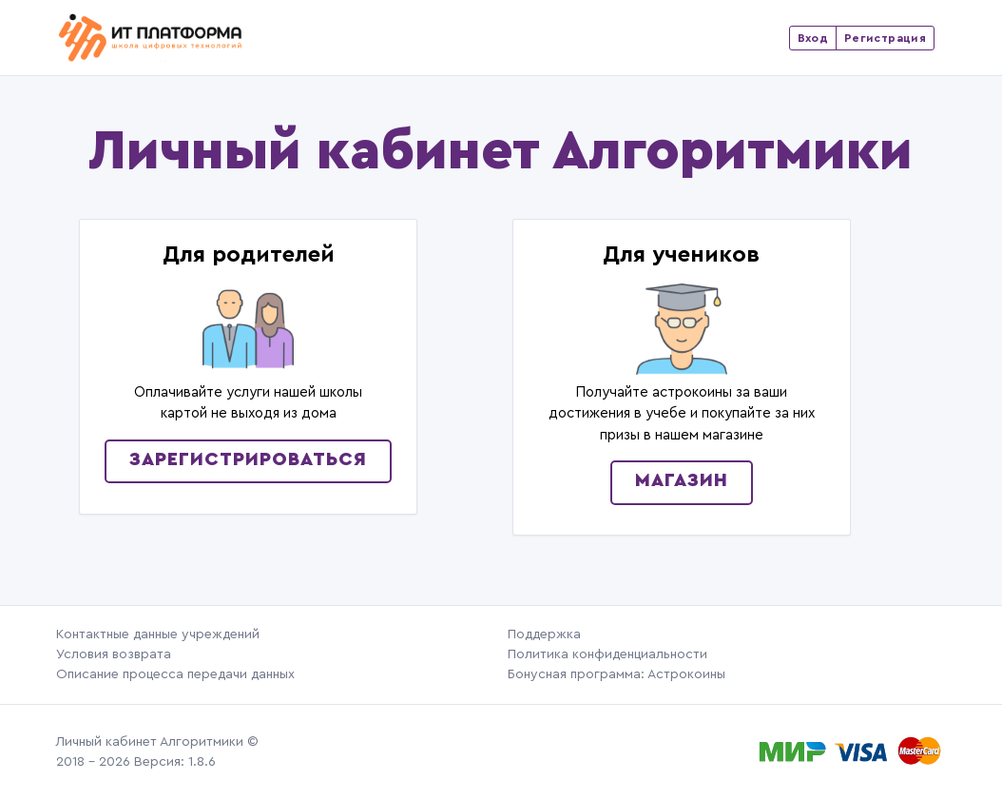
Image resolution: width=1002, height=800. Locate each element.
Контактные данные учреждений (158, 634)
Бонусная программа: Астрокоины (616, 674)
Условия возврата (113, 654)
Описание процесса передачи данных (175, 674)
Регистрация (885, 38)
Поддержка (544, 634)
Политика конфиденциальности (607, 654)
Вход (813, 38)
